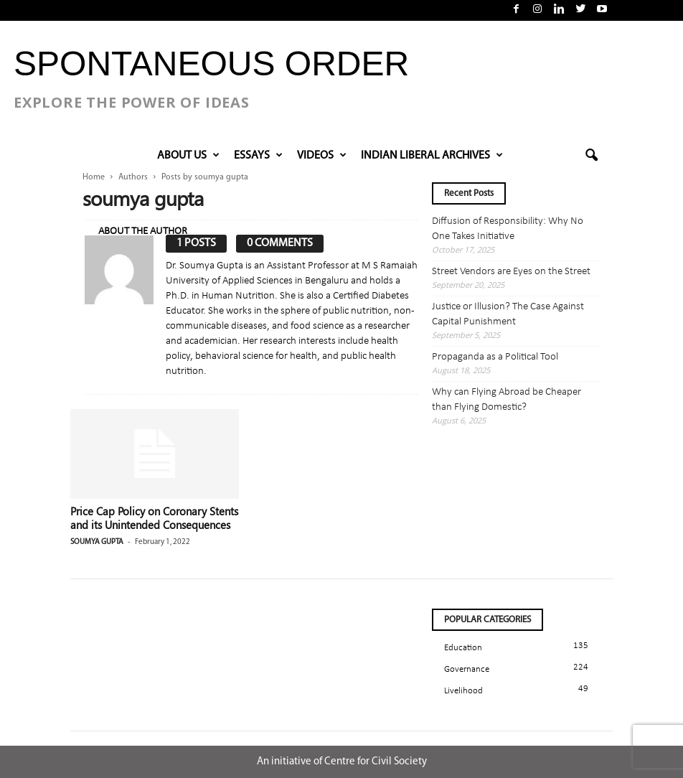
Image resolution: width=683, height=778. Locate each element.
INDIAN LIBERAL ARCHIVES (432, 156)
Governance (466, 669)
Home (94, 177)
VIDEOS (322, 156)
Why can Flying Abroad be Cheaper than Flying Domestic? (506, 400)
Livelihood (463, 690)
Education (463, 647)
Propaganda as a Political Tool (495, 357)
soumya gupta (96, 542)
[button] (591, 156)
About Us (188, 156)
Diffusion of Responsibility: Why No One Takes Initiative (507, 229)
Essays (258, 156)
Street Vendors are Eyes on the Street (511, 271)
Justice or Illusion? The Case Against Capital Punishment (508, 314)
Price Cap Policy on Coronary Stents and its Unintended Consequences (154, 518)
